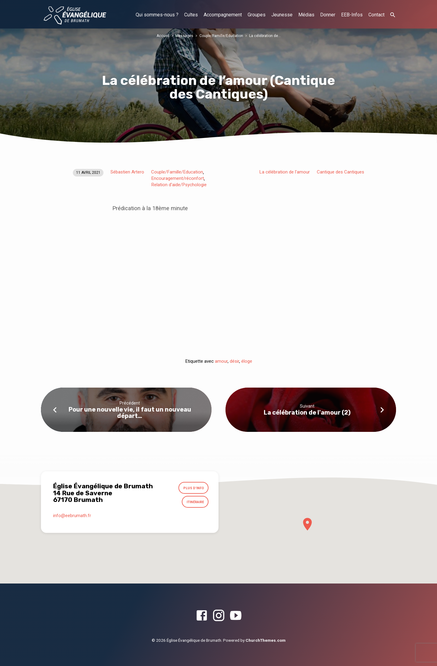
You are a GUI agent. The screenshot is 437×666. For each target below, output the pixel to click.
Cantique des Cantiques (340, 172)
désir (234, 361)
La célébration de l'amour (284, 172)
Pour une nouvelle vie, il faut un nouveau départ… (130, 412)
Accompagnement (223, 15)
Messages (183, 35)
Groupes (257, 15)
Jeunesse (282, 15)
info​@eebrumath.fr (72, 517)
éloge (246, 361)
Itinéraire (194, 503)
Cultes (191, 15)
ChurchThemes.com (266, 640)
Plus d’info (193, 488)
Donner (327, 15)
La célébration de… (266, 35)
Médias (306, 15)
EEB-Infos (352, 15)
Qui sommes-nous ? (157, 15)
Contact (376, 15)
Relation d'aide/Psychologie (179, 184)
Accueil (161, 35)
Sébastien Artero (127, 172)
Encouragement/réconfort (177, 178)
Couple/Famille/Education (221, 35)
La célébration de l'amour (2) (307, 412)
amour (221, 361)
